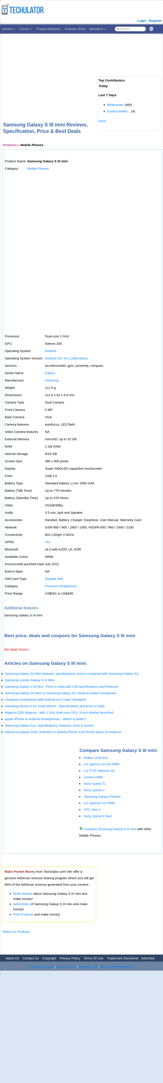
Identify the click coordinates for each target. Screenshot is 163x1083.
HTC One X (92, 809)
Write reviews (23, 893)
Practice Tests (75, 29)
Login (141, 20)
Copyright (49, 958)
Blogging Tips (88, 967)
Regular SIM (54, 579)
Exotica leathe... (118, 111)
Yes (47, 542)
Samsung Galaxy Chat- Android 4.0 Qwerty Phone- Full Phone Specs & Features (63, 732)
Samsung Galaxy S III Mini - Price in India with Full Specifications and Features (61, 686)
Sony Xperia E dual (97, 816)
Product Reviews (48, 29)
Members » (97, 29)
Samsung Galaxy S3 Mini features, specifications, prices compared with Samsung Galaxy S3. (72, 673)
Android (50, 351)
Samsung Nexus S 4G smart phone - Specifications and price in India (54, 706)
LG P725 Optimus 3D (99, 770)
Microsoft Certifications (116, 967)
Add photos (21, 904)
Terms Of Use (93, 958)
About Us (12, 958)
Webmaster (115, 105)
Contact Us (31, 958)
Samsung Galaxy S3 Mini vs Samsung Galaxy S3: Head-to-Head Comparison (60, 693)
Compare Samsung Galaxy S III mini (110, 829)
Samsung (52, 380)
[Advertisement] (55, 71)
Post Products (23, 914)
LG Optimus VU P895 (99, 803)
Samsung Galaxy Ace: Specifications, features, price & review (49, 725)
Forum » (26, 29)
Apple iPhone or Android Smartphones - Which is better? (45, 719)
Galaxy (50, 373)
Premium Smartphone (61, 586)
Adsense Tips (66, 967)
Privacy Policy (70, 958)
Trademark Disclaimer (123, 958)
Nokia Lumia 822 (96, 757)
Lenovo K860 (93, 777)
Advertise (148, 958)
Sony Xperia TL (95, 783)
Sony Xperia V (94, 790)
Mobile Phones (38, 168)
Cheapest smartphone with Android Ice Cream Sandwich (45, 699)
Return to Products (16, 931)
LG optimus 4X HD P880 (101, 764)
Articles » (9, 29)
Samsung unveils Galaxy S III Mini (29, 680)
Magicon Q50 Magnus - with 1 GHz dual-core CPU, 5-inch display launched (59, 712)
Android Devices (42, 967)
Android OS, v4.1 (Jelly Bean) (66, 358)
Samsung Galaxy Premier (102, 796)
